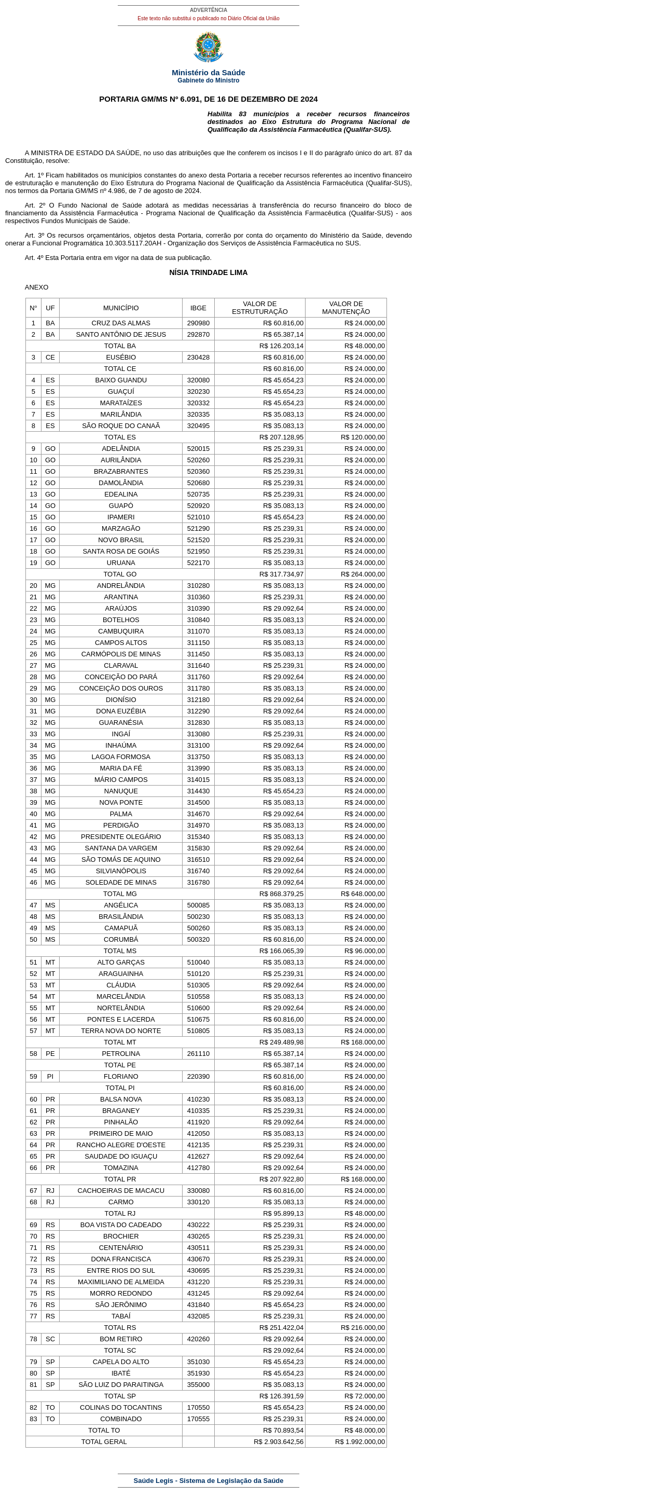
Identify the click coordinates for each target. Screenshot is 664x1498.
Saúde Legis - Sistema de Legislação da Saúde (209, 1481)
